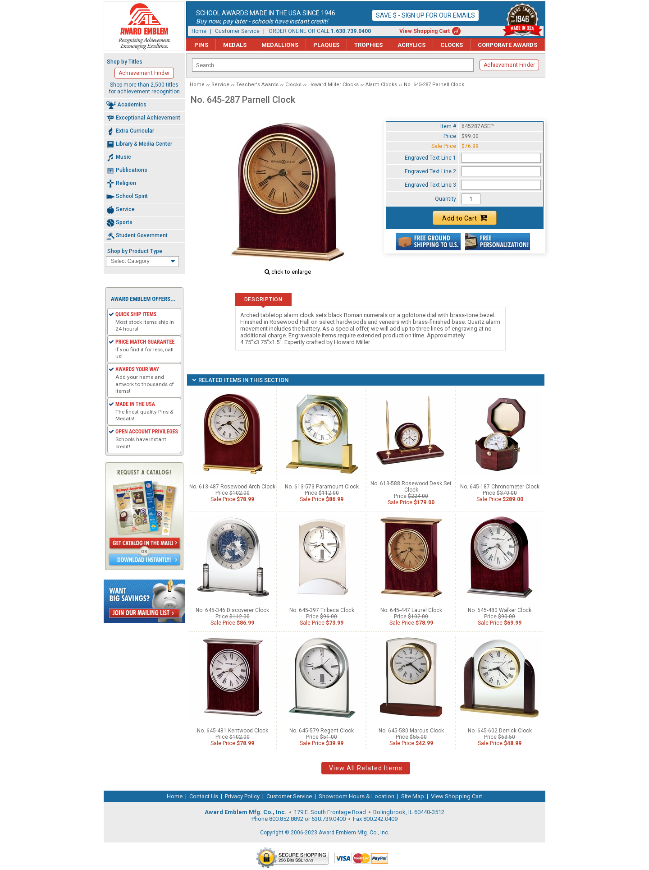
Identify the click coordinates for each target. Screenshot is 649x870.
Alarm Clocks (381, 84)
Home (199, 31)
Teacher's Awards (257, 84)
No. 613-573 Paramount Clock (322, 486)
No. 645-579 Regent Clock (321, 730)
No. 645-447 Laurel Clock (411, 610)
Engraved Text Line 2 (430, 171)
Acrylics (411, 44)
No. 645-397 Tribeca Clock (321, 610)
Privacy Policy (242, 796)
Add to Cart (464, 218)
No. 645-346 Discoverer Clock (232, 610)
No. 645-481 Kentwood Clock (232, 730)
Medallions (279, 44)
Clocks (451, 44)
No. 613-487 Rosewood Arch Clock (232, 486)
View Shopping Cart (424, 31)
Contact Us (203, 796)
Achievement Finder (509, 65)
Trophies (368, 44)
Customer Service (237, 31)
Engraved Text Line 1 (430, 158)
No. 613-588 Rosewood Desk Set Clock (411, 486)
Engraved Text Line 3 (430, 185)
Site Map (412, 796)
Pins (201, 44)
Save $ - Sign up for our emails (425, 15)
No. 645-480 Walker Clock (499, 610)
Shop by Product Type (134, 251)
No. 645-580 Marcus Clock (411, 730)
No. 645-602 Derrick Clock (500, 730)
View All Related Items (365, 768)
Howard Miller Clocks (333, 84)
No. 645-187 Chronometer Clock (499, 486)
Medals (235, 44)
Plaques (326, 44)
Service (220, 84)
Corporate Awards (507, 44)
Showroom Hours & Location (356, 796)
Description (263, 299)
